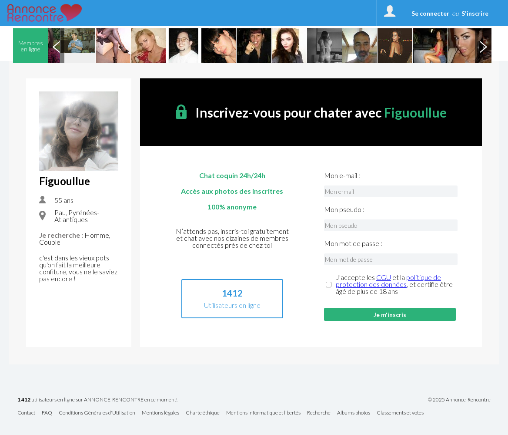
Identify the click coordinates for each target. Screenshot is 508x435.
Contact (26, 413)
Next (483, 45)
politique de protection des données (388, 280)
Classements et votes (400, 413)
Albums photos (353, 413)
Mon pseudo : (344, 209)
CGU (383, 277)
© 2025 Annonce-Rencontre (459, 399)
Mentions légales (160, 413)
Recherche (319, 413)
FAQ (47, 413)
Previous (56, 45)
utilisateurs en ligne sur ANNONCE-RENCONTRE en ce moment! (97, 400)
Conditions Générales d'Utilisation (97, 413)
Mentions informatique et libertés (263, 413)
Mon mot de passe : (353, 243)
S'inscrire (474, 13)
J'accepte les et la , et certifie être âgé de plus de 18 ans (394, 284)
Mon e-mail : (342, 175)
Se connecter (430, 13)
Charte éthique (203, 413)
